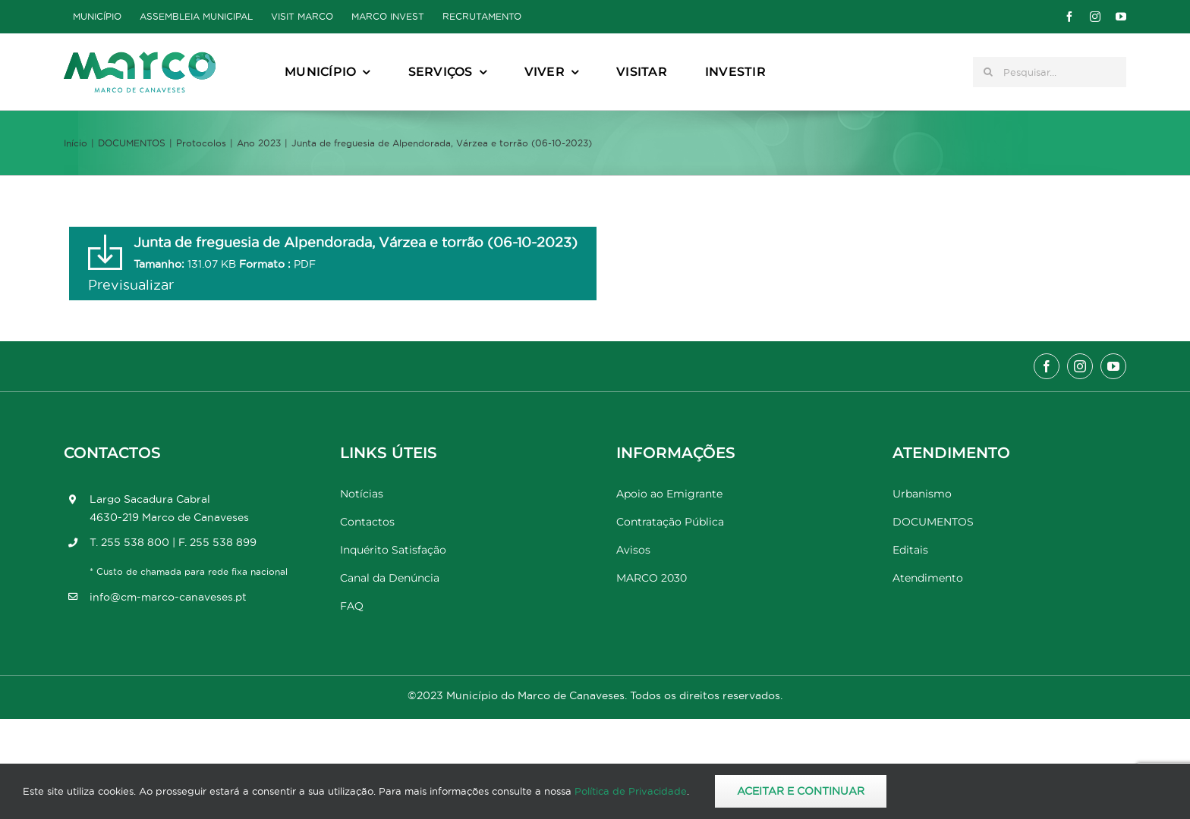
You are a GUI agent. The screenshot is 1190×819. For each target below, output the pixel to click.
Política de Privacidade (631, 791)
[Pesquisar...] (1049, 72)
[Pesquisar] (988, 72)
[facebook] (1069, 16)
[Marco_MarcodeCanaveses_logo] (140, 58)
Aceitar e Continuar (800, 791)
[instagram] (1095, 16)
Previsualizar (131, 285)
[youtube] (1121, 16)
